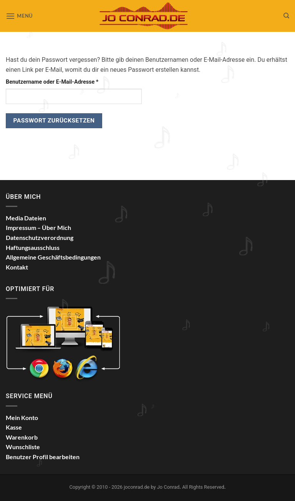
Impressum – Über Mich (38, 227)
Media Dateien (26, 218)
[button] (19, 16)
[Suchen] (286, 15)
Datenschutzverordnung (39, 237)
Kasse (14, 427)
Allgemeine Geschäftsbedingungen (53, 257)
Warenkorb (22, 437)
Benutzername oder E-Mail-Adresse (67, 81)
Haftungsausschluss (33, 247)
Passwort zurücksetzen (54, 120)
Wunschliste (23, 446)
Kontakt (17, 267)
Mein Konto (22, 417)
